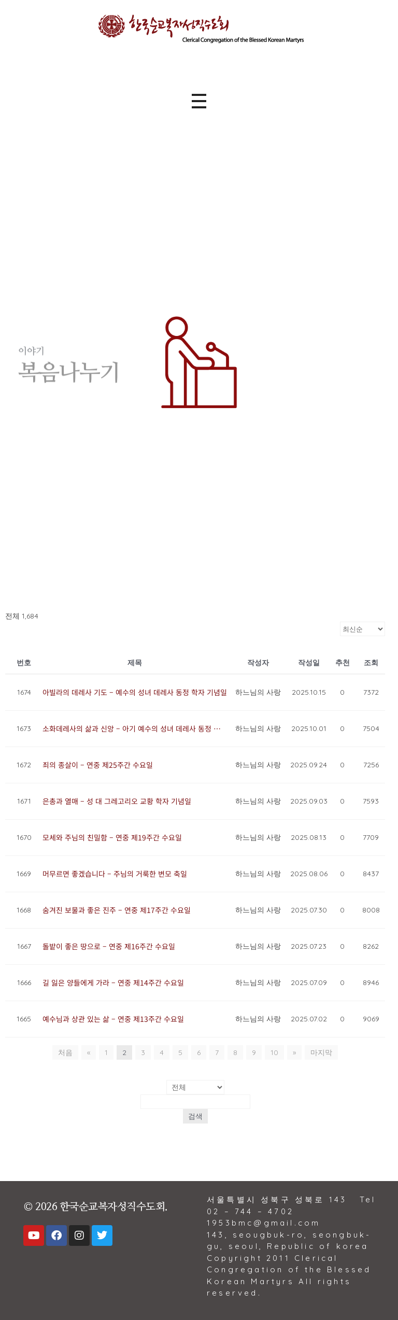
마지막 (321, 1052)
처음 (65, 1052)
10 (274, 1052)
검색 (195, 1116)
